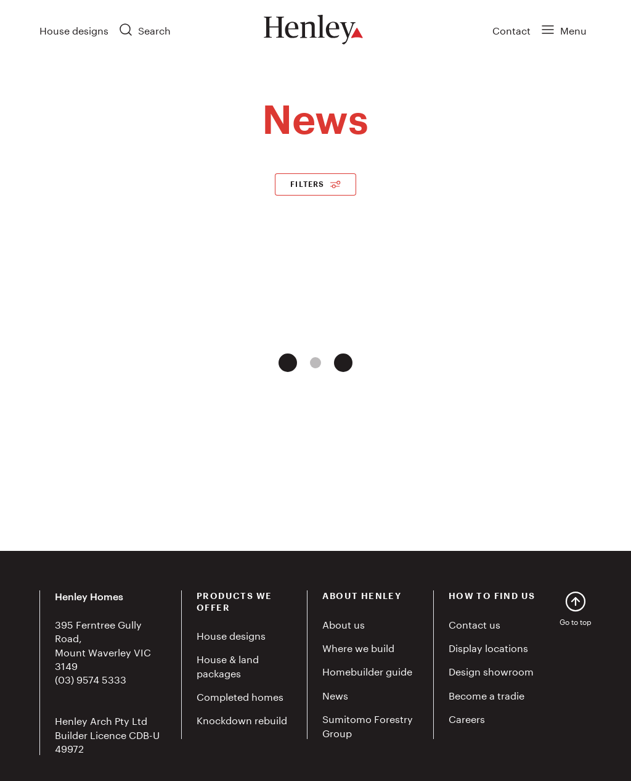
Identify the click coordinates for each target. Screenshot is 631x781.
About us (343, 623)
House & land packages (228, 664)
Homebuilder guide (367, 670)
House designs (73, 29)
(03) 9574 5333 (90, 678)
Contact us (474, 623)
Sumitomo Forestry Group (367, 724)
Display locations (488, 647)
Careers (467, 717)
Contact (511, 29)
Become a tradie (486, 694)
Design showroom (491, 670)
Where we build (358, 647)
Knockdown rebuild (242, 719)
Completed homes (240, 695)
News (335, 694)
